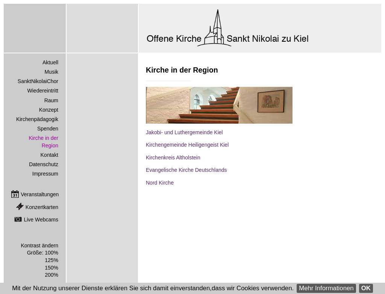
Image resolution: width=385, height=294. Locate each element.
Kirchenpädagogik (37, 119)
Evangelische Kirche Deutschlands (186, 170)
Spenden (47, 129)
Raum (51, 100)
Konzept (48, 110)
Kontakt (49, 155)
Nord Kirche (160, 183)
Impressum (45, 174)
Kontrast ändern (39, 245)
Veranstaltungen (40, 194)
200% (51, 275)
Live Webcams (41, 220)
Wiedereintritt (42, 91)
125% (51, 260)
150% (51, 268)
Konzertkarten (42, 207)
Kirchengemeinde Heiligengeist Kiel (187, 145)
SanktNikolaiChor (38, 81)
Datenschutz (43, 164)
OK (366, 288)
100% (51, 253)
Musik (51, 72)
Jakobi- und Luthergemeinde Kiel (184, 132)
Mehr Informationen (326, 288)
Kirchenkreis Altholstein (173, 158)
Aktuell (50, 62)
